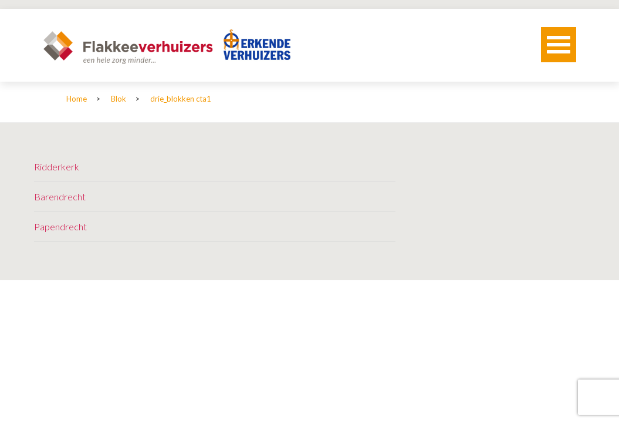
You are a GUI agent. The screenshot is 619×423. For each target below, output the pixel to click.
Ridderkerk (56, 166)
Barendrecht (60, 196)
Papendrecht (60, 226)
